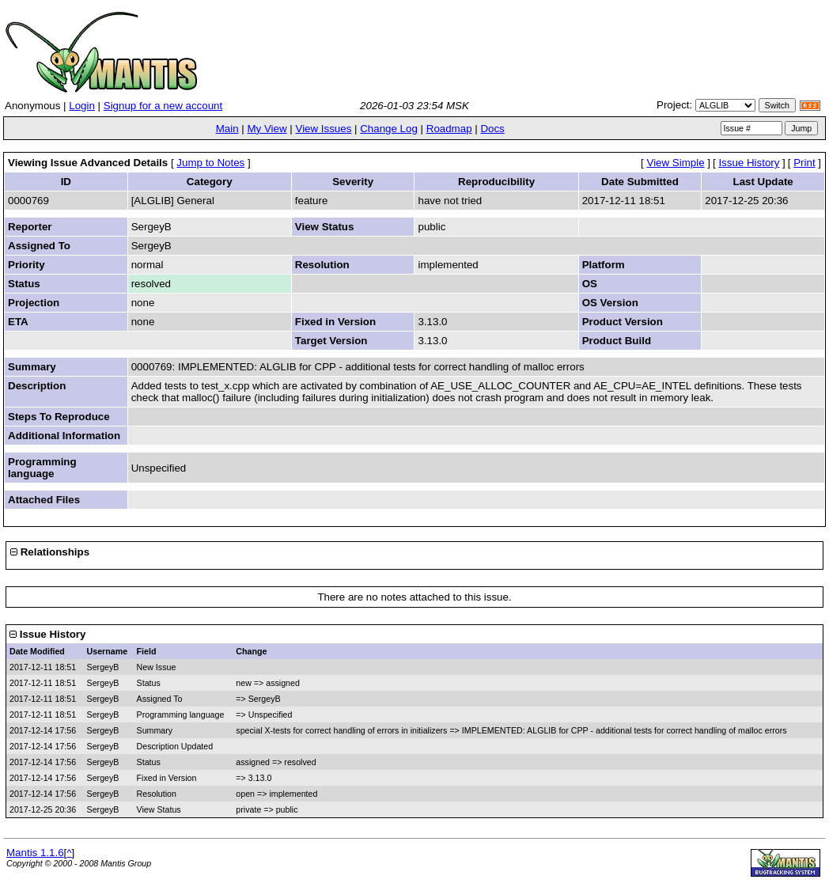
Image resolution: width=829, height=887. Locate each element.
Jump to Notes (210, 163)
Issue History (748, 163)
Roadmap (449, 129)
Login (82, 106)
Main (227, 129)
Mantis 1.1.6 (35, 853)
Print (804, 163)
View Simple (676, 163)
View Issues (323, 129)
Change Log (389, 129)
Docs (492, 129)
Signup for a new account (163, 106)
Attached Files (44, 500)
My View (266, 129)
